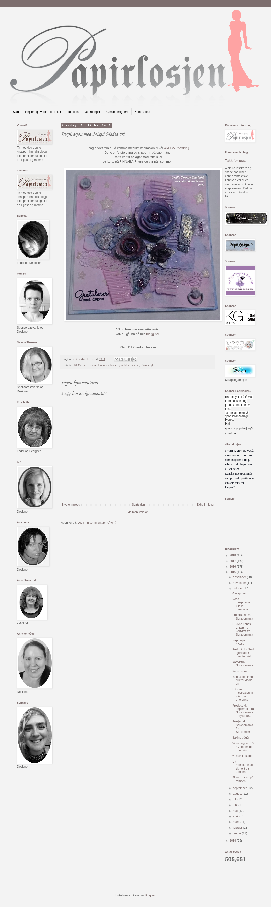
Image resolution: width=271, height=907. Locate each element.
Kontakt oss (142, 112)
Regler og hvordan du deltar (43, 112)
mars (236, 822)
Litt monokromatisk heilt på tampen (242, 767)
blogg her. (153, 334)
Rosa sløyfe (147, 365)
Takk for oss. (235, 161)
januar (237, 833)
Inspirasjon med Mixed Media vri (242, 680)
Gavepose (239, 593)
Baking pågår (240, 737)
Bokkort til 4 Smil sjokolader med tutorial (243, 653)
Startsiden (138, 504)
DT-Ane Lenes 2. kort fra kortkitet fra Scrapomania (242, 629)
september (240, 788)
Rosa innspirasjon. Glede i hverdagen (242, 604)
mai (236, 811)
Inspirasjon (116, 365)
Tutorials (73, 112)
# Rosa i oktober (242, 755)
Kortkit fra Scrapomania (242, 663)
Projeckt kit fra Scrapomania (242, 616)
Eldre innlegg (205, 504)
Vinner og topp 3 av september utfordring (243, 747)
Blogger (150, 895)
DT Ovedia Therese (85, 365)
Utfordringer (92, 112)
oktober (238, 588)
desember (240, 577)
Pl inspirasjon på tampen (243, 779)
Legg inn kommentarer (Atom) (97, 522)
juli (235, 799)
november (240, 583)
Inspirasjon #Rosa (239, 642)
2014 (233, 840)
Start (16, 112)
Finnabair (103, 365)
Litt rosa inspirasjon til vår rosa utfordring (242, 694)
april (236, 816)
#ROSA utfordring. (177, 148)
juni (235, 805)
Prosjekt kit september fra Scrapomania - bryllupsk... (243, 711)
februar (238, 827)
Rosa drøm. (240, 671)
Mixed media (131, 365)
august (237, 793)
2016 (233, 566)
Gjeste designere (117, 112)
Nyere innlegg (71, 504)
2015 (233, 572)
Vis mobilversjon (137, 512)
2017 (233, 561)
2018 (233, 555)
